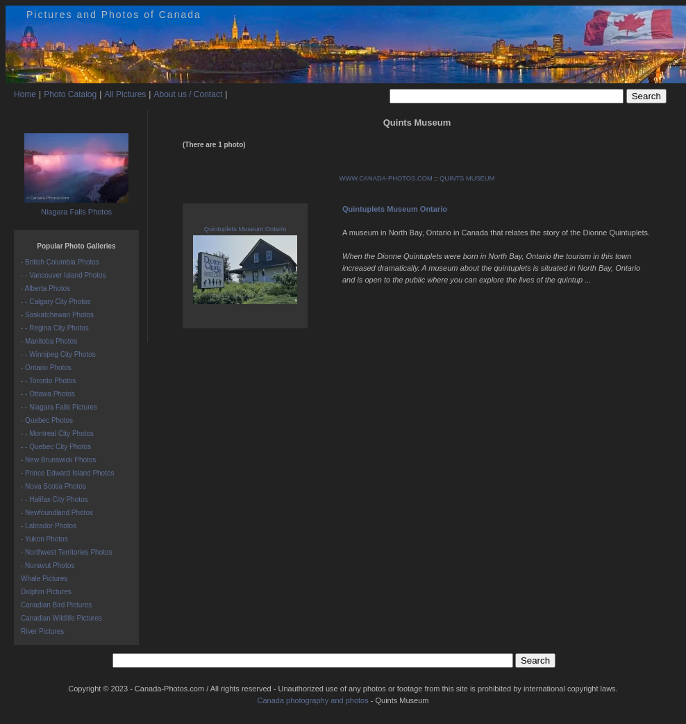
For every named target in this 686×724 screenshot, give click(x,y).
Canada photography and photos (312, 700)
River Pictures (42, 631)
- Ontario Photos (46, 367)
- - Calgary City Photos (56, 301)
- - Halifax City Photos (54, 499)
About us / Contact (187, 94)
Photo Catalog (70, 94)
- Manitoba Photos (49, 341)
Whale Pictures (44, 578)
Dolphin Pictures (46, 592)
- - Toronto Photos (48, 381)
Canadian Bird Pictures (56, 605)
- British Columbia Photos (60, 262)
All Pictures (125, 94)
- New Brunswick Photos (58, 460)
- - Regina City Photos (55, 328)
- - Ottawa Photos (48, 394)
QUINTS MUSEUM (467, 178)
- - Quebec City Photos (56, 447)
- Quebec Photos (47, 420)
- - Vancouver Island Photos (63, 275)
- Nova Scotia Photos (53, 486)
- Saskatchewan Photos (57, 315)
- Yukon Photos (44, 539)
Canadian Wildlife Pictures (61, 618)
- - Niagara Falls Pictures (59, 407)
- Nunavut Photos (47, 565)
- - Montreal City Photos (57, 433)
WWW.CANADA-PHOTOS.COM (386, 178)
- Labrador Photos (48, 526)
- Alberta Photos (45, 288)
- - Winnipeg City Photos (58, 354)
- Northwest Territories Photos (66, 552)
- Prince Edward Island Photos (68, 473)
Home (25, 94)
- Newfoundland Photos (57, 512)
